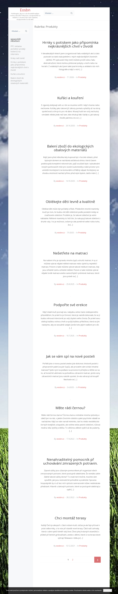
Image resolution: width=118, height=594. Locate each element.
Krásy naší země (18, 58)
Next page (97, 560)
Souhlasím (107, 590)
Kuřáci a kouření (18, 74)
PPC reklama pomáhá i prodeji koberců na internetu (18, 50)
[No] (115, 591)
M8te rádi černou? (70, 407)
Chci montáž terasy (70, 518)
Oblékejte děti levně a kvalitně (70, 201)
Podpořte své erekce (70, 304)
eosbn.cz (61, 77)
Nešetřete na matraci (70, 253)
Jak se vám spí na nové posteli (70, 356)
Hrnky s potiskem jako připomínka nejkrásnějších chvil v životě (20, 66)
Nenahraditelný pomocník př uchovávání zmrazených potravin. (70, 461)
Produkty (82, 77)
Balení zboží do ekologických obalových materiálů (19, 81)
